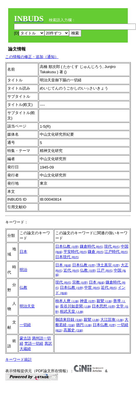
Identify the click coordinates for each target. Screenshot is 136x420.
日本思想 (103, 306)
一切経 (25, 325)
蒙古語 (25, 338)
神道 (88, 301)
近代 (71, 270)
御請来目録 (68, 319)
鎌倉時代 (91, 246)
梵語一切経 (33, 343)
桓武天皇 (71, 311)
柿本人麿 (67, 301)
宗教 (80, 282)
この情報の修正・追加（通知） (31, 57)
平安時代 (75, 251)
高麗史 (73, 330)
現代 (112, 246)
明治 (23, 269)
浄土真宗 (108, 265)
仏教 (88, 270)
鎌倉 (96, 251)
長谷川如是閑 (75, 306)
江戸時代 (116, 251)
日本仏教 (67, 246)
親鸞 (104, 301)
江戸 (105, 270)
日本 (23, 251)
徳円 (84, 325)
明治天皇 (27, 306)
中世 (92, 287)
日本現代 (67, 257)
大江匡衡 (112, 319)
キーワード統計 (18, 359)
